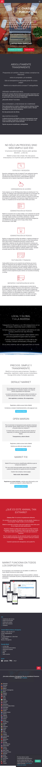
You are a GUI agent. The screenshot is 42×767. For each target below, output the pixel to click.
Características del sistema (8, 647)
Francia (4, 718)
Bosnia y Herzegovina (7, 690)
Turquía (4, 763)
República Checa (6, 752)
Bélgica (4, 688)
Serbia (3, 755)
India (3, 725)
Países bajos (5, 745)
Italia (3, 731)
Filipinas (4, 715)
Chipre (3, 699)
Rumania (4, 753)
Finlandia (4, 717)
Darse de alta (29, 49)
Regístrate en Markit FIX (21, 486)
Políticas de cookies (6, 622)
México (3, 740)
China (3, 698)
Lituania (4, 734)
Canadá (4, 694)
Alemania (4, 683)
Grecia (3, 720)
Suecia (3, 759)
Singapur (4, 756)
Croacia (4, 702)
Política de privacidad (7, 620)
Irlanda (3, 728)
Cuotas (3, 651)
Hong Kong (4, 721)
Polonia (4, 747)
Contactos (4, 625)
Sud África (4, 758)
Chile (3, 696)
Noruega (4, 742)
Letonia (4, 732)
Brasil (3, 691)
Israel (3, 729)
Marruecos (4, 739)
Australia (4, 685)
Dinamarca (4, 704)
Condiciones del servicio (7, 619)
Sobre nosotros (5, 654)
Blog (3, 652)
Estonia (4, 713)
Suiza (3, 761)
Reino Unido (5, 750)
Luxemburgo (5, 736)
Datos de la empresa (6, 623)
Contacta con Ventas (15, 49)
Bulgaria (4, 693)
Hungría (4, 723)
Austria (3, 686)
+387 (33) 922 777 (10, 631)
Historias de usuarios (7, 649)
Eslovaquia (4, 707)
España (4, 710)
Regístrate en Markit (21, 411)
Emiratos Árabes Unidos (7, 705)
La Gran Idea (5, 646)
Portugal (4, 748)
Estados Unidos (5, 712)
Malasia (4, 737)
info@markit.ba (8, 633)
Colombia (4, 701)
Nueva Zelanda (5, 744)
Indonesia (4, 726)
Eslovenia (4, 709)
